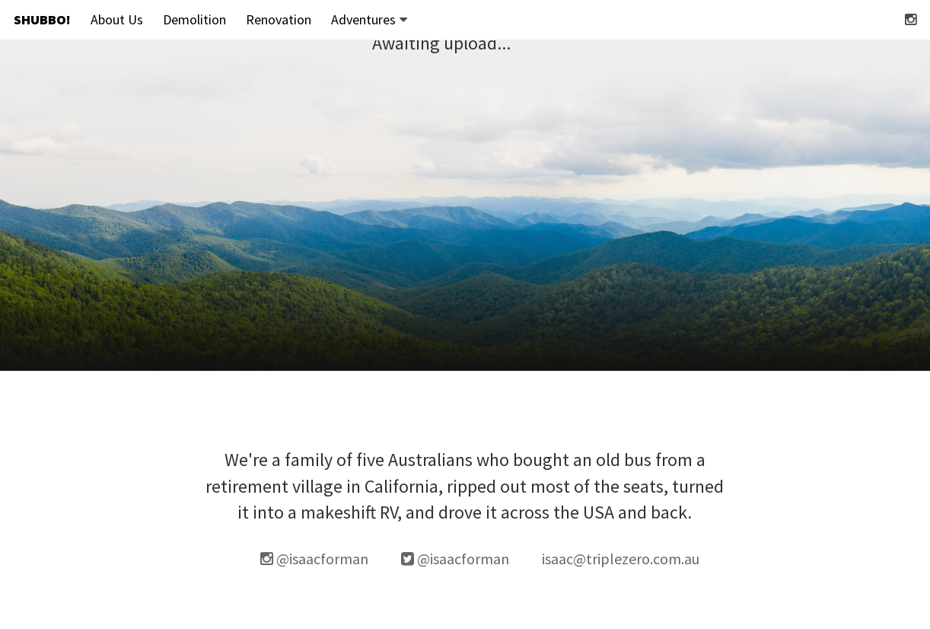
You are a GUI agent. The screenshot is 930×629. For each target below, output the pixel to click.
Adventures (369, 19)
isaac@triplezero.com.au (620, 558)
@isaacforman (314, 558)
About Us (117, 19)
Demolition (194, 19)
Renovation (278, 19)
